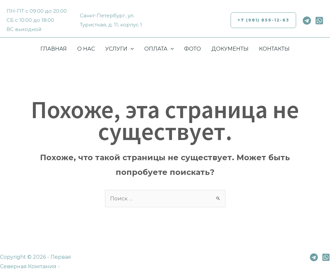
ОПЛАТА (159, 49)
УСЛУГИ (119, 49)
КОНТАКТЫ (274, 49)
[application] (130, 49)
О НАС (86, 49)
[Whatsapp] (319, 20)
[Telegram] (307, 20)
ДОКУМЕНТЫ (230, 49)
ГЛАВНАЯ (53, 49)
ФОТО (192, 49)
